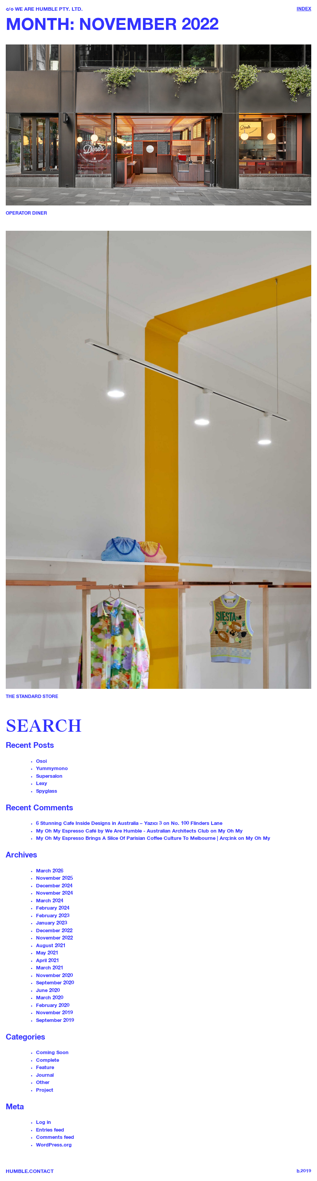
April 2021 (47, 960)
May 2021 (47, 953)
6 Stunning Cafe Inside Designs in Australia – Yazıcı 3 (99, 823)
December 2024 (54, 886)
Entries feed (50, 1130)
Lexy (41, 783)
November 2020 (54, 975)
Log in (43, 1122)
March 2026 (49, 871)
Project (44, 1090)
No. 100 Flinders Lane (196, 823)
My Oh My (230, 831)
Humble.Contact (30, 1171)
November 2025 (54, 878)
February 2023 (52, 915)
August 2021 (51, 945)
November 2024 (54, 893)
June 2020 (48, 990)
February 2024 (52, 908)
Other (42, 1082)
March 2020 (49, 997)
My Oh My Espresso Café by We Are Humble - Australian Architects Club (122, 831)
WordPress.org (54, 1145)
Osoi (41, 761)
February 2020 (52, 1005)
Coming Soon (52, 1052)
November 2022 (54, 938)
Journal (45, 1075)
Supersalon (49, 776)
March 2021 (49, 968)
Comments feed (55, 1137)
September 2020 (55, 983)
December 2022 (54, 930)
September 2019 (55, 1020)
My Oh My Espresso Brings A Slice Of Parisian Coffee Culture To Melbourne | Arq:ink (136, 838)
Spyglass (46, 791)
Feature (45, 1067)
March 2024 (49, 900)
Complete (47, 1060)
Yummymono (52, 768)
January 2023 (51, 923)
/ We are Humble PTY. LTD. (44, 9)
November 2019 (54, 1012)
